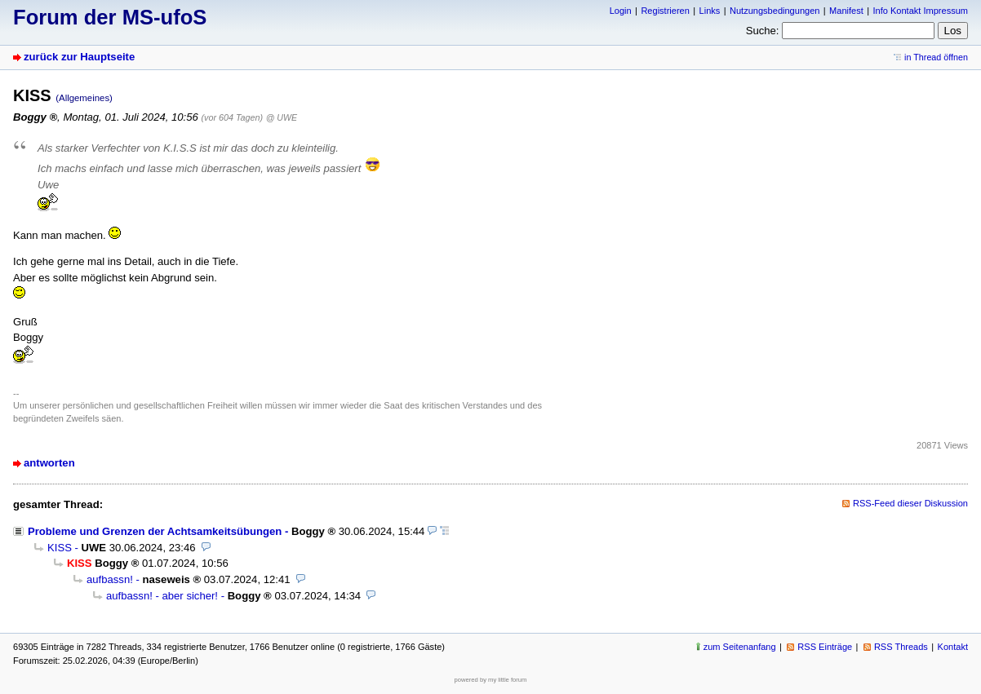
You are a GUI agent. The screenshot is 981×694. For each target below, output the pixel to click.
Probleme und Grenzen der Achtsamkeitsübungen (155, 531)
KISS (59, 547)
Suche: (762, 30)
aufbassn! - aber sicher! (162, 596)
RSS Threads (901, 647)
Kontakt (953, 647)
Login (621, 10)
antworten (49, 463)
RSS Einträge (824, 647)
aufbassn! (110, 579)
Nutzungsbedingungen (774, 10)
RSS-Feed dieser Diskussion (910, 503)
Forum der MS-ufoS (109, 17)
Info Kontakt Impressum (921, 10)
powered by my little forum (491, 679)
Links (710, 10)
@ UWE (281, 117)
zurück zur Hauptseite (79, 57)
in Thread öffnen (936, 57)
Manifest (846, 10)
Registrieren (665, 10)
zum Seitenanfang (740, 647)
